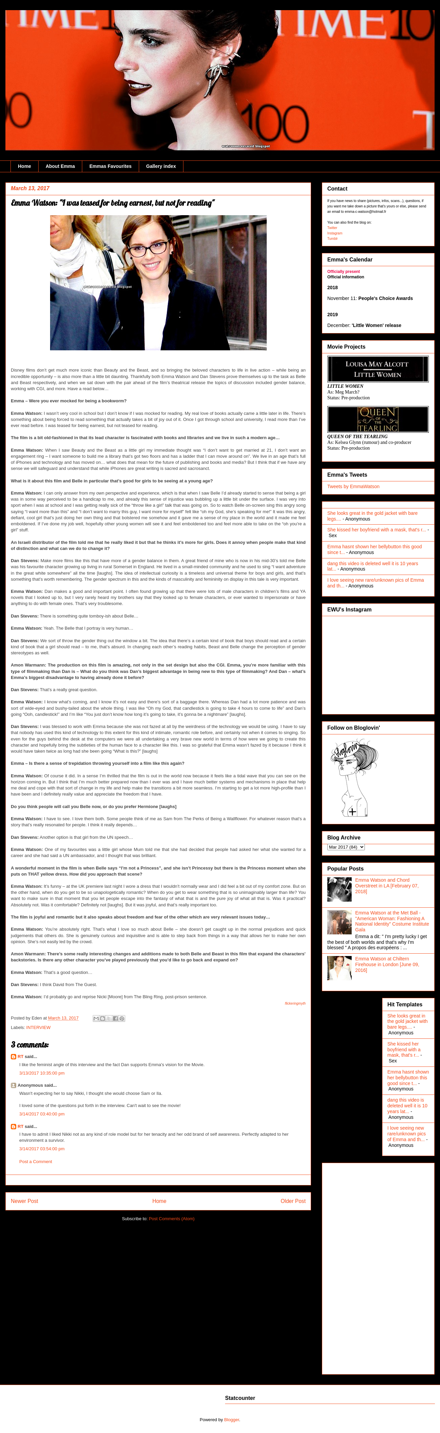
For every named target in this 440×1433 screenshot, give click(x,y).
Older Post (293, 1201)
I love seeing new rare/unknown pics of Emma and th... (407, 1133)
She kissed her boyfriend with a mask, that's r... (376, 529)
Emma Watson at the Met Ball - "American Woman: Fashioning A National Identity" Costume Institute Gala (392, 921)
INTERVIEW (38, 1027)
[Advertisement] (354, 1266)
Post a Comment (35, 1161)
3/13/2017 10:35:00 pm (42, 1073)
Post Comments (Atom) (172, 1218)
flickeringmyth (295, 1003)
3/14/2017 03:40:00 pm (42, 1113)
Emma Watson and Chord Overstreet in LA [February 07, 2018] (387, 885)
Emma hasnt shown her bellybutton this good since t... (408, 1077)
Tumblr (332, 239)
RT (20, 1056)
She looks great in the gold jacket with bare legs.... (408, 1021)
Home (24, 166)
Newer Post (24, 1201)
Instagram (334, 233)
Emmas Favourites (110, 166)
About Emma (60, 166)
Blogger (231, 1419)
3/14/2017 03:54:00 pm (42, 1148)
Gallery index (161, 166)
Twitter (332, 228)
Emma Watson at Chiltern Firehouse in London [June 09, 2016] (387, 964)
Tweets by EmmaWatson (353, 486)
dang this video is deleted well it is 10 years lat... (407, 1105)
